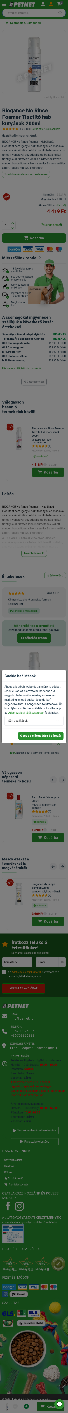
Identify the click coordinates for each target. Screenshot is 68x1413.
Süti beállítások (18, 720)
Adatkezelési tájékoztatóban (26, 712)
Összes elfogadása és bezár (41, 735)
